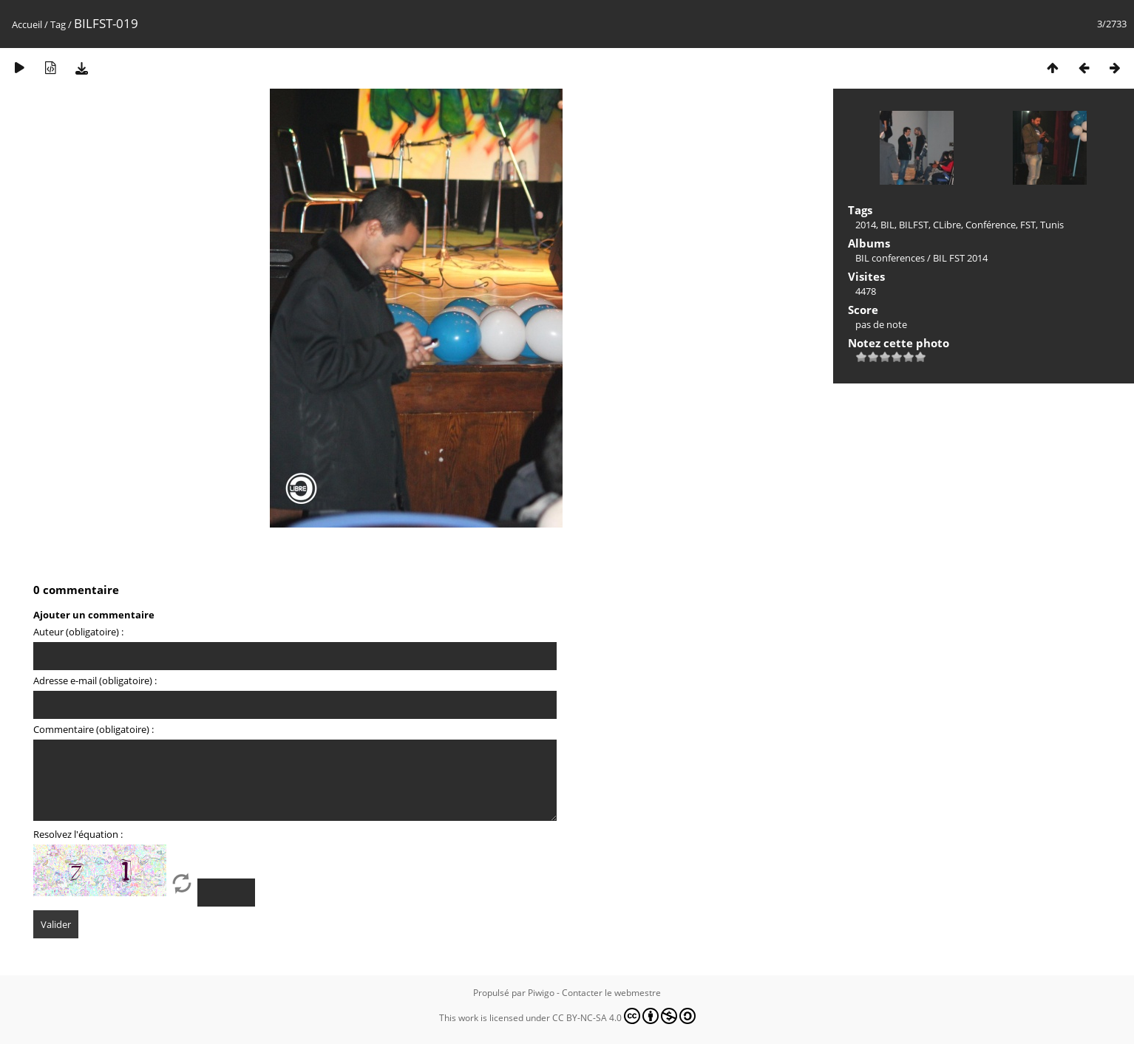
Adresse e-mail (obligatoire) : (95, 680)
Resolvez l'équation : (78, 834)
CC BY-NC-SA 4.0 (624, 1016)
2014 (865, 224)
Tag (58, 24)
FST (1028, 224)
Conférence (990, 224)
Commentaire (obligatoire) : (93, 729)
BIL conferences (890, 258)
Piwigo (541, 992)
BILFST (913, 224)
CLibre (947, 224)
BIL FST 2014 (960, 258)
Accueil (27, 24)
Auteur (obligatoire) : (78, 631)
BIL (887, 224)
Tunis (1052, 224)
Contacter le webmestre (611, 992)
